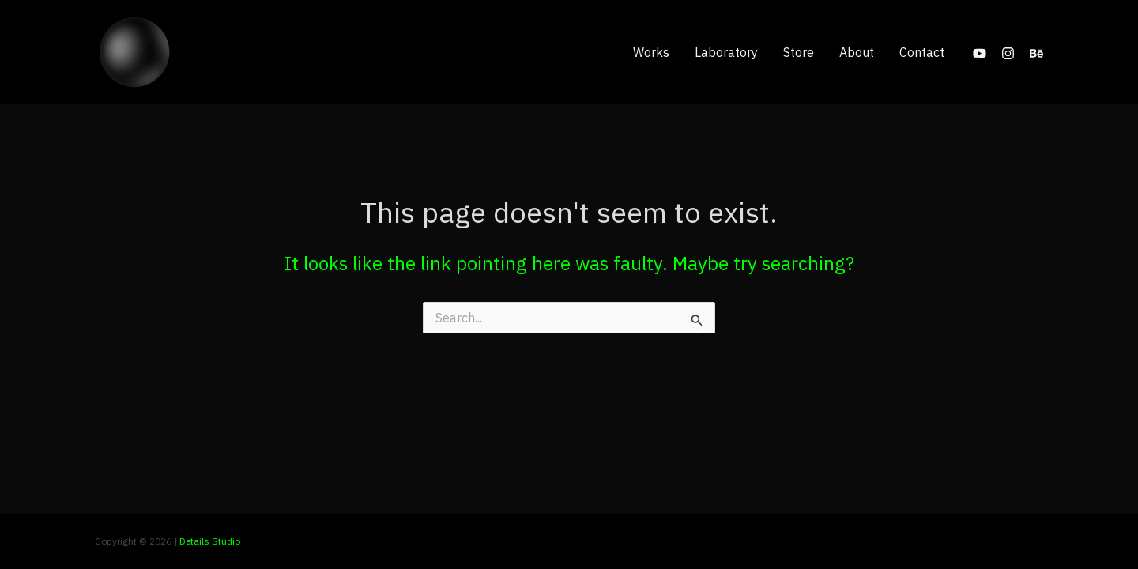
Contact (921, 52)
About (856, 52)
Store (798, 52)
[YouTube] (979, 53)
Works (651, 52)
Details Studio (209, 541)
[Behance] (1036, 53)
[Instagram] (1008, 53)
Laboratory (726, 52)
